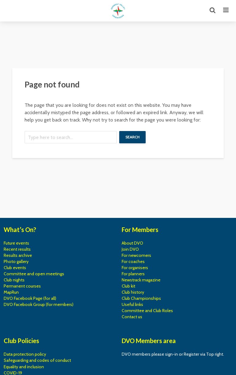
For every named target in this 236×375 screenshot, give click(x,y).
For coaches (133, 261)
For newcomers (136, 255)
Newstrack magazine (141, 280)
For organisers (135, 267)
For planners (133, 273)
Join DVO (130, 249)
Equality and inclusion (24, 366)
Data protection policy (25, 354)
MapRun (11, 292)
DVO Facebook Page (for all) (30, 298)
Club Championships (141, 298)
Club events (15, 267)
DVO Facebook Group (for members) (38, 304)
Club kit (128, 286)
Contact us (132, 316)
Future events (16, 243)
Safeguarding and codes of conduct (37, 360)
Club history (133, 292)
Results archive (18, 255)
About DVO (132, 243)
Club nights (14, 280)
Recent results (17, 249)
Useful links (132, 304)
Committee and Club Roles (147, 310)
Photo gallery (16, 261)
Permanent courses (22, 286)
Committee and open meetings (34, 273)
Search (132, 137)
